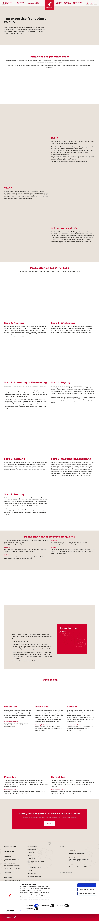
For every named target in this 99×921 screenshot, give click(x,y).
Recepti (29, 855)
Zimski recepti (31, 858)
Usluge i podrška (9, 886)
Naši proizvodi (8, 883)
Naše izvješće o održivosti (12, 868)
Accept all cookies (86, 892)
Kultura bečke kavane (34, 876)
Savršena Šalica (59, 3)
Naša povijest (31, 873)
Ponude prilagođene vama (12, 880)
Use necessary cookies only (87, 900)
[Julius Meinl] (3, 3)
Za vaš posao (38, 3)
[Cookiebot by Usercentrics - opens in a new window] (10, 918)
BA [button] (95, 3)
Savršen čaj (30, 852)
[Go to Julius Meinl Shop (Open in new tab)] (91, 3)
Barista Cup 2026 (8, 3)
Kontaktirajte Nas (77, 3)
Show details (24, 918)
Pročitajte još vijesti (66, 872)
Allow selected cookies (87, 896)
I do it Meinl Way (20, 3)
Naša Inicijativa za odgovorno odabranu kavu (12, 864)
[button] (87, 3)
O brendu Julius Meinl (67, 3)
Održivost (31, 3)
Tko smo (29, 870)
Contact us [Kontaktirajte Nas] (49, 823)
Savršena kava (31, 849)
